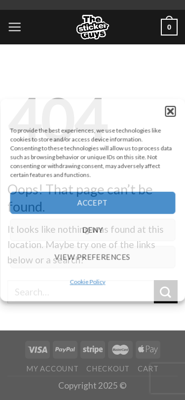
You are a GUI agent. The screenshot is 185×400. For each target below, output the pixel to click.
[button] (170, 111)
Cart (148, 368)
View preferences (92, 257)
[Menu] (14, 26)
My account (52, 368)
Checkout (108, 368)
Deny (92, 229)
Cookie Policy (88, 281)
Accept (92, 202)
